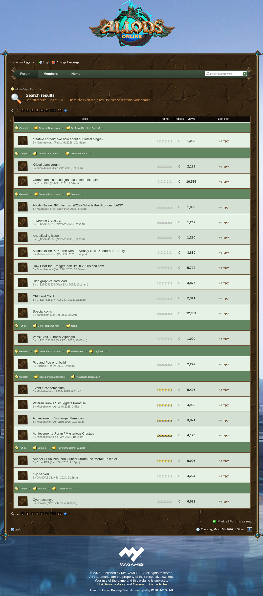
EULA (99, 584)
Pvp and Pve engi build (49, 362)
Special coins (42, 311)
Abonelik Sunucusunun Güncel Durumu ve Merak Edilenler (75, 459)
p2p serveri (41, 474)
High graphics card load (50, 281)
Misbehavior (44, 391)
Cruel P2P (43, 183)
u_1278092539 (46, 284)
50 (59, 110)
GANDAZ (42, 477)
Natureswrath (45, 142)
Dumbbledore (45, 269)
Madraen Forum (46, 208)
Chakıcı (41, 503)
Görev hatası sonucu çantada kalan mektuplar (66, 180)
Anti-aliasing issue (46, 235)
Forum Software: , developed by (131, 590)
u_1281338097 (46, 340)
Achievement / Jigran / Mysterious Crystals (63, 433)
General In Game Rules (150, 584)
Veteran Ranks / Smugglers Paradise (59, 403)
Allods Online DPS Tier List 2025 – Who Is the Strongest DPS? (78, 205)
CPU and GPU (43, 296)
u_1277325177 (46, 299)
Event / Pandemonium (49, 388)
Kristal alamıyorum (46, 164)
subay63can (44, 168)
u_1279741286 (46, 239)
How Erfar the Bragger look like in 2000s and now (68, 266)
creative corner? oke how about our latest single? (68, 139)
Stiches (41, 365)
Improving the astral (47, 220)
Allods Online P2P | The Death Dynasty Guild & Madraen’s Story (79, 251)
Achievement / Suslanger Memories (58, 418)
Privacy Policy (115, 584)
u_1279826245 (46, 223)
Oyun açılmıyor (44, 500)
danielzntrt (43, 314)
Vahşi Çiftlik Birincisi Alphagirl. (54, 337)
